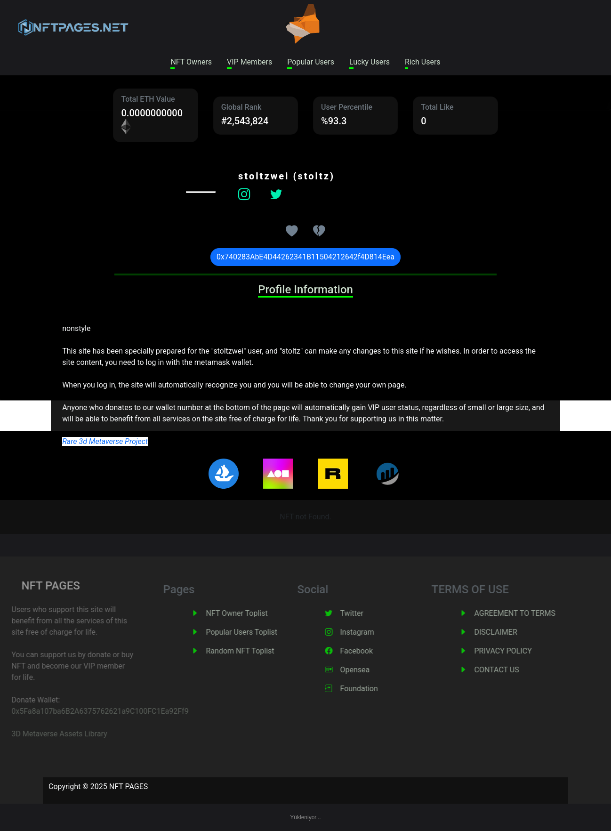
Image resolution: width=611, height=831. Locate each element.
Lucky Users (369, 61)
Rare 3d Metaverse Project (105, 441)
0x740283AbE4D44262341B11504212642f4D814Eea (305, 256)
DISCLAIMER (508, 632)
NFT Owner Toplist (249, 613)
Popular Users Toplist (254, 632)
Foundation (371, 688)
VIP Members (249, 61)
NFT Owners (191, 61)
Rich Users (423, 61)
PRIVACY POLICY (515, 650)
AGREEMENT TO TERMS (527, 613)
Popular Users (310, 61)
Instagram (369, 632)
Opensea (367, 669)
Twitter (364, 613)
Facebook (369, 650)
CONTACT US (509, 669)
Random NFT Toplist (252, 650)
